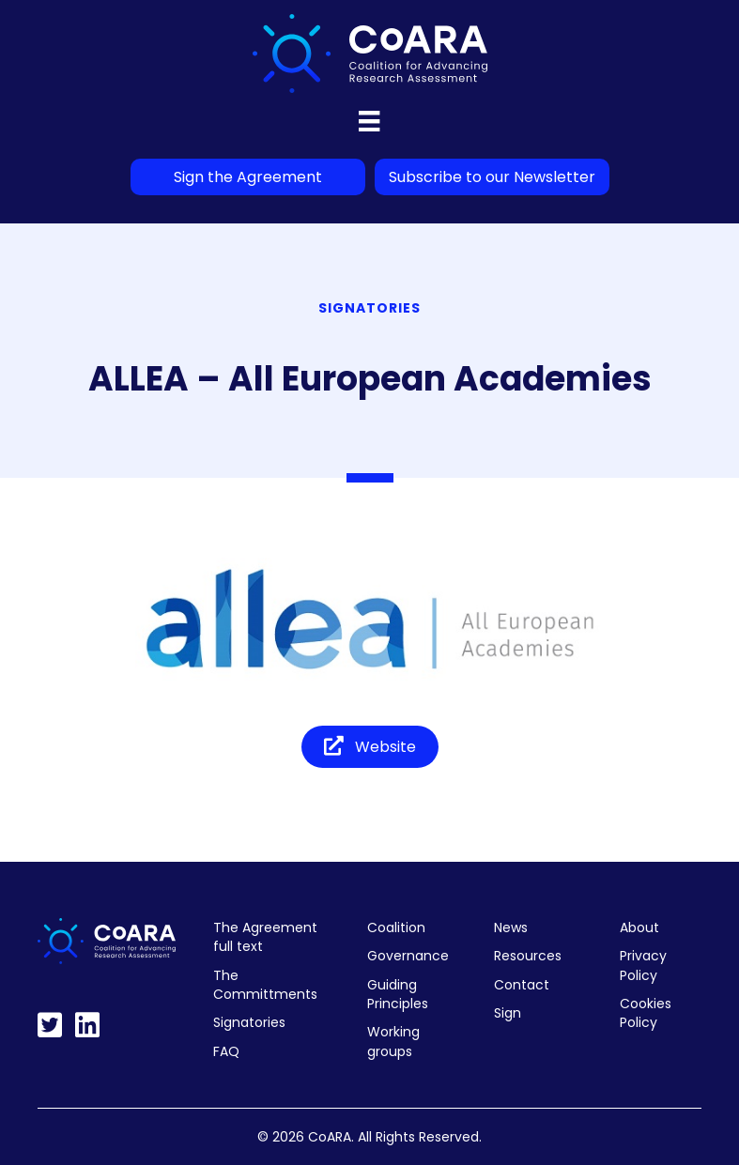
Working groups (393, 1041)
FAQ (226, 1051)
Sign (507, 1013)
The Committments (265, 985)
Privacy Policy (643, 965)
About (639, 927)
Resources (528, 955)
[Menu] (369, 121)
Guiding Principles (397, 994)
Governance (408, 955)
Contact (521, 984)
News (511, 927)
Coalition (396, 927)
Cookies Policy (645, 1013)
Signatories (249, 1022)
